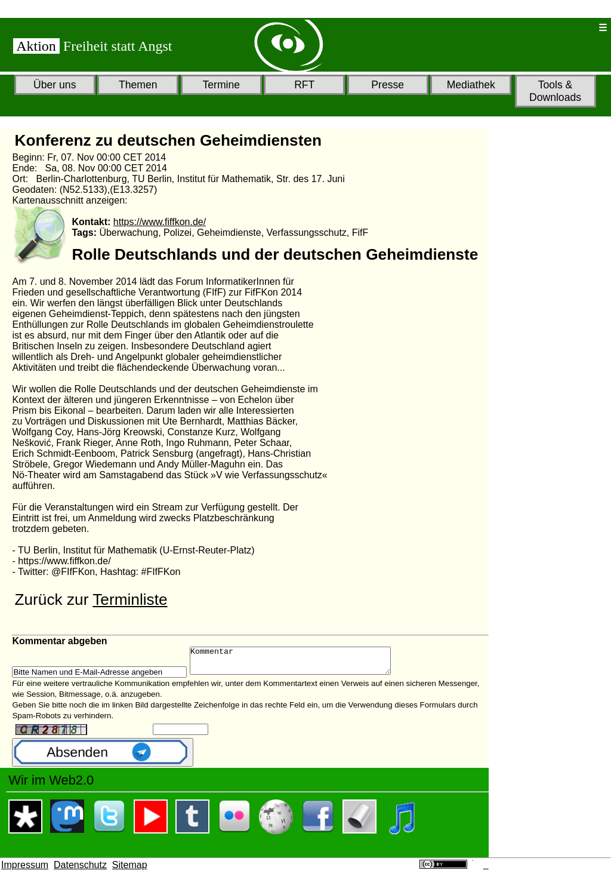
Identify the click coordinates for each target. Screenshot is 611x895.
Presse (387, 85)
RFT (304, 85)
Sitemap (129, 870)
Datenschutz (80, 870)
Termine (221, 85)
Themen (138, 85)
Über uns (54, 85)
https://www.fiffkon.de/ (159, 222)
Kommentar (302, 663)
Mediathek (471, 85)
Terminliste (129, 599)
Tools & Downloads (555, 91)
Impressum (24, 870)
